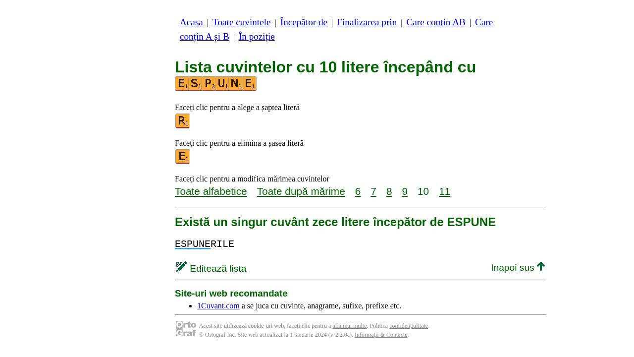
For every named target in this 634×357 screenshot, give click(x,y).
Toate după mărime (301, 191)
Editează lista (211, 268)
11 (444, 191)
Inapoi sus (518, 267)
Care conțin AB (435, 22)
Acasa (191, 22)
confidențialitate (408, 325)
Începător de (303, 22)
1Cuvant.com (218, 305)
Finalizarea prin (367, 22)
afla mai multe (349, 325)
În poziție (257, 36)
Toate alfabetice (211, 191)
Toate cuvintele (241, 22)
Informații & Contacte (381, 334)
